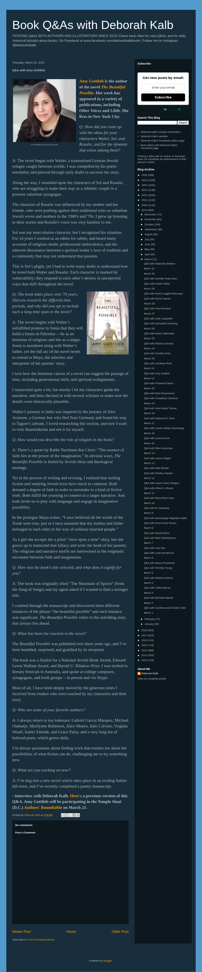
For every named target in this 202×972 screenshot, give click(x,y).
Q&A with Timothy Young (158, 567)
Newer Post (21, 932)
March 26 (149, 328)
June (148, 244)
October (149, 224)
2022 (144, 195)
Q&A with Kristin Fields (157, 283)
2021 (144, 200)
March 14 (149, 453)
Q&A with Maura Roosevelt (159, 562)
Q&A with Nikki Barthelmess (160, 537)
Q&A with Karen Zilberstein (159, 333)
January (149, 623)
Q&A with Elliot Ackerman (158, 448)
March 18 (149, 413)
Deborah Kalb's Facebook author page (162, 140)
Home (71, 932)
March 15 (149, 443)
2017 (144, 635)
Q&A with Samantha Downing (161, 323)
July (147, 239)
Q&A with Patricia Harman (158, 343)
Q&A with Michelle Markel (158, 597)
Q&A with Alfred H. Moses (158, 488)
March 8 (148, 527)
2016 (144, 640)
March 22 (149, 368)
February (150, 619)
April (148, 254)
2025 (144, 180)
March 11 (149, 493)
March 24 (149, 348)
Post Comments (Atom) (41, 939)
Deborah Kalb (149, 673)
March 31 (149, 268)
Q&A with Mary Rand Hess (159, 498)
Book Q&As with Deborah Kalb (92, 24)
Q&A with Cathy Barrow (157, 587)
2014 (144, 650)
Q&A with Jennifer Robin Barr (160, 278)
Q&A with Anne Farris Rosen (160, 523)
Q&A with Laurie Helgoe (157, 458)
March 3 (148, 592)
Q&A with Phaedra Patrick (158, 383)
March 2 (148, 602)
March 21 (149, 378)
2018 (144, 630)
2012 (144, 660)
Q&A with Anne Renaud (157, 308)
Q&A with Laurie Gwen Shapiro (161, 483)
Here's (76, 796)
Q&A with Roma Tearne (157, 298)
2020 (144, 205)
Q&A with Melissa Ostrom (158, 577)
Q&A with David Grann (156, 533)
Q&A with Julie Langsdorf (158, 318)
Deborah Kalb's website (154, 136)
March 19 (149, 403)
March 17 (149, 423)
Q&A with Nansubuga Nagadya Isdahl (165, 518)
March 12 (149, 478)
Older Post (120, 932)
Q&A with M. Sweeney (156, 508)
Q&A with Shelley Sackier (158, 473)
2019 (144, 210)
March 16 (149, 433)
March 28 (149, 303)
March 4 (148, 582)
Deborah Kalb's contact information (160, 131)
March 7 (148, 542)
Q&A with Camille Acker (157, 353)
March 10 (149, 503)
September (151, 229)
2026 (144, 175)
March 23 (149, 358)
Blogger (107, 960)
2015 (144, 645)
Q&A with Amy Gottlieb (157, 373)
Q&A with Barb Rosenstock (159, 393)
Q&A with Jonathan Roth (158, 363)
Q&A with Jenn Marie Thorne (160, 408)
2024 (144, 185)
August (149, 234)
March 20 (149, 388)
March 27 (149, 313)
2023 (144, 190)
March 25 (149, 338)
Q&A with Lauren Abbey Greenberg (164, 428)
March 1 (148, 612)
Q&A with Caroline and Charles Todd (164, 607)
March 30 (149, 273)
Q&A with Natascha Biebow (159, 263)
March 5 (148, 572)
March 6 (148, 557)
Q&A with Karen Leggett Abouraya (163, 293)
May (147, 249)
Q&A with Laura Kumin (157, 438)
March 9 (148, 512)
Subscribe (163, 97)
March (148, 259)
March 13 (149, 463)
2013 (144, 655)
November (151, 219)
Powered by (163, 109)
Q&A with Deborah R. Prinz (159, 418)
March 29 (149, 288)
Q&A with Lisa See (154, 548)
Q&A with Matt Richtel (156, 468)
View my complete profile (151, 678)
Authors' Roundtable (43, 807)
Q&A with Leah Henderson (159, 552)
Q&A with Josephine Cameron (161, 398)
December (151, 214)
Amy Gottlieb (91, 81)
